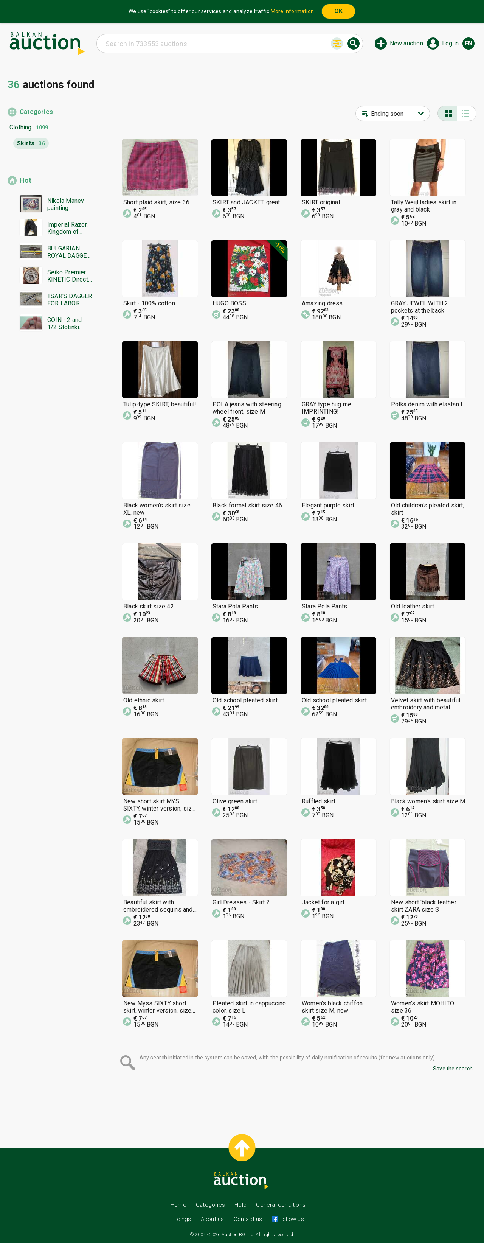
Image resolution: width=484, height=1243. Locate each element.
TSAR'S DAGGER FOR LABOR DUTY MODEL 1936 (69, 299)
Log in (450, 43)
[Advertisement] (50, 482)
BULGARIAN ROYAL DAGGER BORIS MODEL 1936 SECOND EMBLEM (68, 252)
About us (212, 1219)
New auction (406, 43)
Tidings (181, 1219)
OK (338, 11)
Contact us (248, 1219)
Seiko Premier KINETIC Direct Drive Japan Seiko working (67, 276)
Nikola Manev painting (65, 204)
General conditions (281, 1204)
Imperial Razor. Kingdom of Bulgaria (67, 228)
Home (178, 1204)
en (468, 43)
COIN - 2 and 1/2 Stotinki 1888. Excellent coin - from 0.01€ (68, 323)
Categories (36, 111)
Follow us (291, 1219)
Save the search (453, 1069)
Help (240, 1204)
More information (292, 11)
